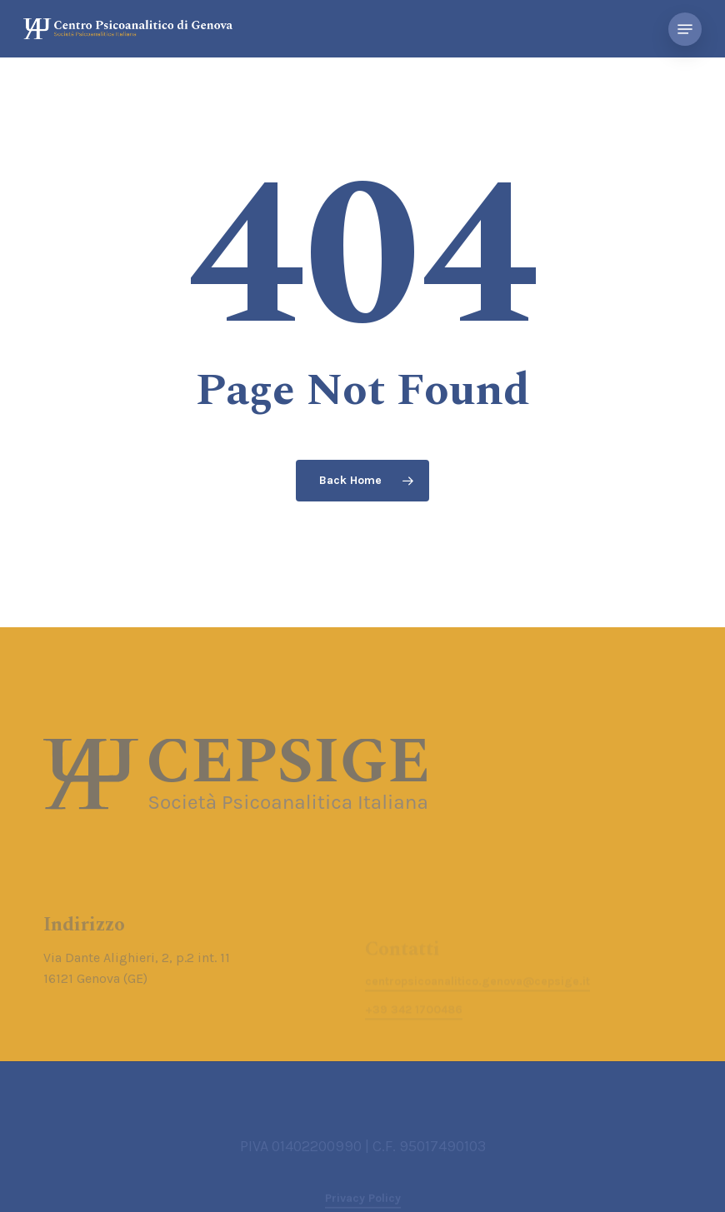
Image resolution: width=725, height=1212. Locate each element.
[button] (685, 29)
